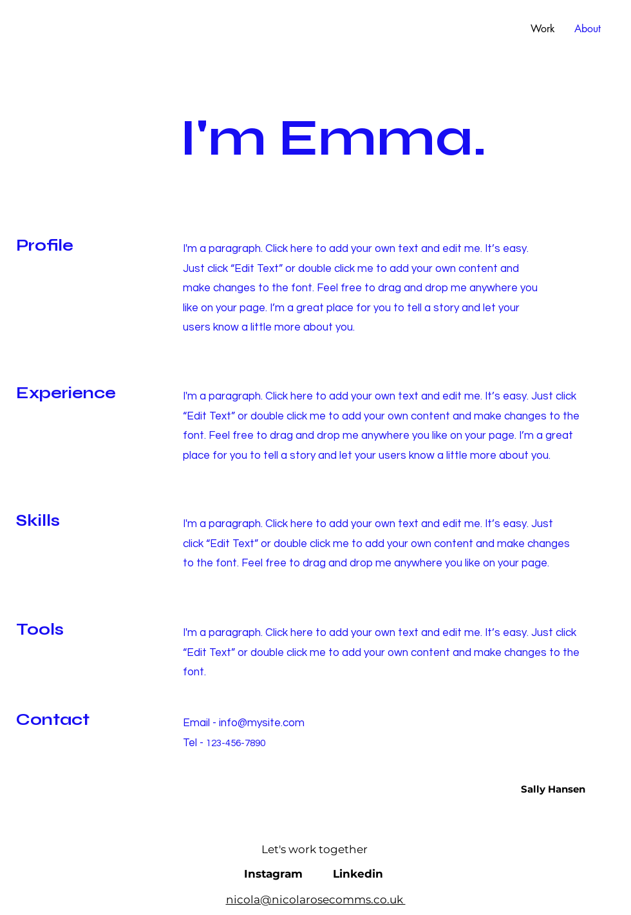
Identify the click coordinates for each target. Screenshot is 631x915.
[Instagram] (273, 874)
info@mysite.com (262, 723)
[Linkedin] (358, 874)
